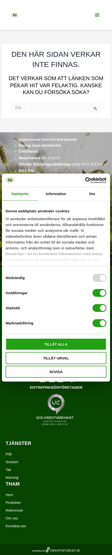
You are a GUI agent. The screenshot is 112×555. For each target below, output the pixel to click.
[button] (97, 15)
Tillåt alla (55, 344)
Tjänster (18, 443)
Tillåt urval (56, 358)
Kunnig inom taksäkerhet (40, 145)
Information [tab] (56, 194)
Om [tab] (92, 194)
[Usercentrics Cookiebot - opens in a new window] (85, 180)
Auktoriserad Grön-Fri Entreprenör (48, 139)
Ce (21, 151)
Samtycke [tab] (20, 194)
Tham (13, 484)
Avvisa (56, 372)
